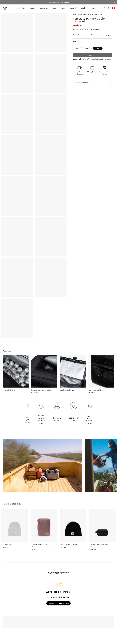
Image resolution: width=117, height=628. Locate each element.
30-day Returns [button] (92, 72)
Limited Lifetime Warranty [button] (105, 73)
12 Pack (87, 48)
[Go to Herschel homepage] (5, 8)
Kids (54, 8)
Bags (32, 8)
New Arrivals (20, 8)
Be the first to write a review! (58, 603)
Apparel (73, 8)
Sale (93, 8)
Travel (63, 8)
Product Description (81, 82)
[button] (100, 8)
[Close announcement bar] (114, 2)
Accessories (43, 8)
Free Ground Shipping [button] (80, 73)
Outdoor (84, 8)
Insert (76, 48)
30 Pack (97, 48)
